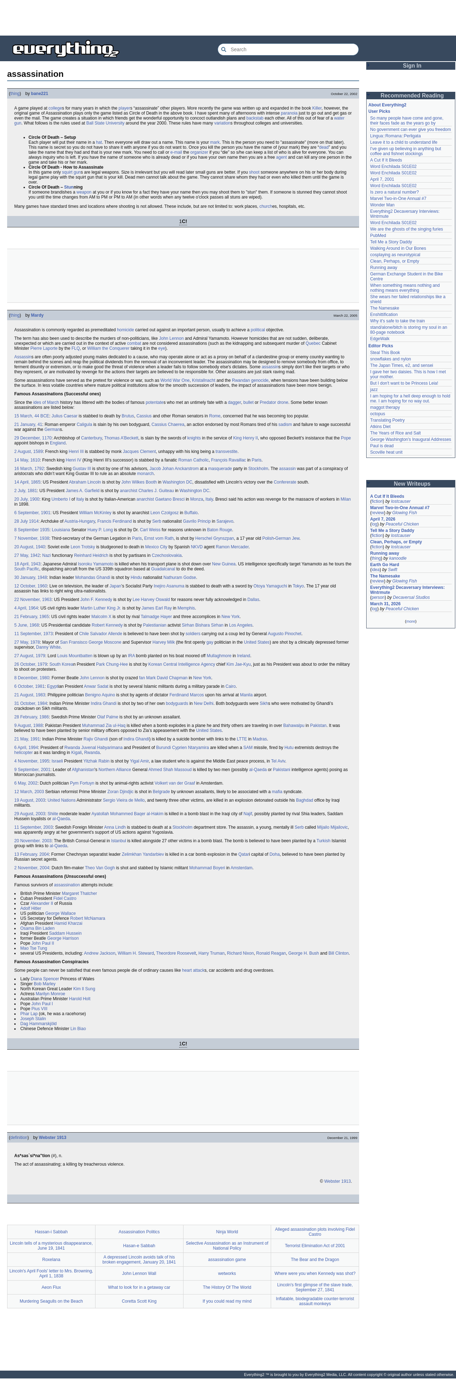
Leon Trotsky (83, 546)
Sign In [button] (412, 66)
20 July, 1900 (27, 499)
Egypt (52, 686)
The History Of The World (227, 1287)
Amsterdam (241, 867)
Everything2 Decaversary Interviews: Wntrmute (407, 590)
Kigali (76, 752)
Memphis (186, 608)
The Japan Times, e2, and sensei (401, 365)
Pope (346, 438)
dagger (234, 402)
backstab (255, 118)
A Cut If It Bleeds (386, 160)
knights (194, 438)
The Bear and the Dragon (315, 1259)
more (410, 621)
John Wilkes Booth (139, 482)
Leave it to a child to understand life (403, 142)
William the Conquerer (108, 348)
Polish (268, 538)
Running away (383, 267)
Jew (296, 538)
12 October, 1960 (30, 586)
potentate (155, 402)
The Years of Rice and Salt (395, 433)
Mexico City (156, 546)
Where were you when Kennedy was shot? (314, 1273)
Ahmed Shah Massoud (170, 769)
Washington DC (177, 482)
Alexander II (41, 903)
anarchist (129, 490)
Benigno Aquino (100, 694)
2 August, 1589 (28, 451)
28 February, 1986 (31, 716)
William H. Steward (136, 953)
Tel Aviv (278, 761)
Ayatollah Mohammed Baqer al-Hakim (128, 813)
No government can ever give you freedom (410, 129)
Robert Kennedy (107, 625)
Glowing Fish (404, 512)
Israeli (57, 761)
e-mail (176, 152)
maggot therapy (385, 407)
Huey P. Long (100, 529)
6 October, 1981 (29, 686)
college (55, 108)
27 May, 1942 (27, 555)
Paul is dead (382, 445)
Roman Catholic (193, 460)
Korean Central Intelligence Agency (181, 664)
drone (282, 402)
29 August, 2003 (29, 813)
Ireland (243, 655)
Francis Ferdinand (114, 521)
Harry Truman (211, 953)
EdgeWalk (379, 338)
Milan (346, 499)
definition (18, 1137)
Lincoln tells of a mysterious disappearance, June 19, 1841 (51, 1246)
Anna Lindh (115, 827)
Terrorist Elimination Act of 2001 (315, 1245)
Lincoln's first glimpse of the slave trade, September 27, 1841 (315, 1287)
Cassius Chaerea (167, 424)
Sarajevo (224, 521)
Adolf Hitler (30, 908)
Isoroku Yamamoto (96, 563)
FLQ (76, 348)
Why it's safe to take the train (397, 320)
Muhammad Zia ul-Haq (103, 725)
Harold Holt (79, 998)
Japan (115, 586)
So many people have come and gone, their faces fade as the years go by (406, 121)
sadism (285, 424)
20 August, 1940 (29, 546)
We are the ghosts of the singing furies (406, 229)
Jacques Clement (139, 451)
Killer (316, 108)
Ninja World (227, 1231)
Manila (246, 694)
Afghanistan (83, 769)
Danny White (48, 647)
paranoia (289, 113)
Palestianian (154, 625)
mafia (277, 791)
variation (222, 123)
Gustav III (82, 468)
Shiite (52, 813)
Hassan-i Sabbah (51, 1231)
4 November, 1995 (31, 761)
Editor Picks (380, 345)
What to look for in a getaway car (139, 1287)
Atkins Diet (380, 426)
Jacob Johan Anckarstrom (174, 468)
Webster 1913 (52, 1137)
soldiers (193, 633)
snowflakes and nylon (390, 359)
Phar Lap (29, 1013)
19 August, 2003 (29, 800)
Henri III (76, 451)
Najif (248, 813)
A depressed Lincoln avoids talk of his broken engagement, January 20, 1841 (139, 1260)
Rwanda (72, 747)
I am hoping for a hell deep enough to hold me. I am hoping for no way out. (410, 398)
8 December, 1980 (31, 677)
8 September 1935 (32, 529)
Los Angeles (240, 625)
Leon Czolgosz (164, 512)
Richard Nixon (240, 953)
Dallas (253, 599)
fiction (377, 501)
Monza (196, 499)
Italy (80, 499)
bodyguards (177, 703)
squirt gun (71, 172)
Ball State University (105, 123)
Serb (156, 521)
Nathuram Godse (180, 577)
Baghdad (304, 800)
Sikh (264, 703)
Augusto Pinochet (284, 633)
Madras (260, 739)
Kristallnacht (203, 380)
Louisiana (61, 529)
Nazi (46, 555)
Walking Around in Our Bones (398, 248)
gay (209, 642)
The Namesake (384, 308)
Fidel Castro (65, 898)
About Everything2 (387, 104)
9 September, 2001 (32, 769)
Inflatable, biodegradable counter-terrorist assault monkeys (315, 1301)
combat (134, 343)
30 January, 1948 (30, 577)
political (258, 329)
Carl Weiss (150, 529)
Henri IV (73, 460)
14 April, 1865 (27, 482)
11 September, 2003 (33, 827)
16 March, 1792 (29, 468)
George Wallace (60, 913)
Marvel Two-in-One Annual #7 (398, 198)
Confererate (285, 482)
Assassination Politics (139, 1231)
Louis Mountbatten (75, 655)
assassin (270, 366)
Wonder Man (382, 204)
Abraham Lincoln (85, 482)
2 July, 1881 (25, 490)
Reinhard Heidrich (91, 555)
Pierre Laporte (43, 348)
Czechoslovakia (167, 555)
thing (15, 93)
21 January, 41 (28, 424)
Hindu (136, 577)
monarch (145, 473)
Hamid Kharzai (68, 923)
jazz (374, 389)
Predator (268, 402)
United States (257, 642)
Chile (84, 633)
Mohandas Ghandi (92, 577)
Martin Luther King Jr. (101, 608)
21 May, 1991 (27, 739)
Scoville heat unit (386, 452)
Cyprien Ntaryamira (190, 747)
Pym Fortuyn (82, 783)
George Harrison (63, 938)
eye (161, 348)
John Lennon (171, 338)
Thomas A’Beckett (121, 438)
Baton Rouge (219, 529)
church (265, 206)
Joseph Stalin (33, 1018)
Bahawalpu (293, 725)
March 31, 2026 (385, 603)
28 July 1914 (26, 521)
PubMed (378, 235)
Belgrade (161, 791)
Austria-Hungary (79, 521)
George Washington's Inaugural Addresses (410, 439)
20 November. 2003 (33, 840)
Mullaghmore (219, 655)
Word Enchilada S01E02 (393, 166)
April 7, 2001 (382, 179)
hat (99, 142)
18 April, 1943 (27, 563)
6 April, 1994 (26, 747)
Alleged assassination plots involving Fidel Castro (315, 1232)
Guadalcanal (163, 568)
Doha (274, 854)
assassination (67, 884)
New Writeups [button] (412, 484)
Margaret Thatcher (79, 893)
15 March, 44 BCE (31, 415)
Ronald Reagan (271, 953)
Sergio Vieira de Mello (124, 800)
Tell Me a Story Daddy (391, 241)
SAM (248, 747)
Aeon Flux (51, 1287)
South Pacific (26, 568)
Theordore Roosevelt (176, 953)
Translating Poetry (387, 420)
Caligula (84, 424)
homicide (125, 329)
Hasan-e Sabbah (139, 1245)
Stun (69, 187)
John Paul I (42, 1003)
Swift (392, 569)
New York (231, 616)
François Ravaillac (228, 460)
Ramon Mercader (232, 546)
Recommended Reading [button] (412, 96)
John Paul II (42, 943)
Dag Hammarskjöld (38, 1023)
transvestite (226, 451)
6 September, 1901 (32, 512)
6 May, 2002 (25, 783)
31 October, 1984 (30, 703)
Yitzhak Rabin (96, 761)
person (378, 597)
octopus (377, 413)
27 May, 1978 (27, 642)
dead (324, 147)
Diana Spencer (45, 978)
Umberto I (61, 499)
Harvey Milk (163, 642)
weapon (84, 192)
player (124, 108)
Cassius (144, 415)
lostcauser (401, 501)
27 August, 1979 (29, 655)
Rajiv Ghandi (96, 739)
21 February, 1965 (31, 616)
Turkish (324, 840)
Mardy (37, 315)
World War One (175, 380)
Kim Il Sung (84, 988)
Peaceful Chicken (402, 524)
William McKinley (95, 512)
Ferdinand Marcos (187, 694)
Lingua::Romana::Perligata (395, 135)
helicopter (23, 752)
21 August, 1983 (29, 694)
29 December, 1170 (33, 438)
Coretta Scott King (139, 1301)
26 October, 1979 (30, 664)
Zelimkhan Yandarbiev (143, 854)
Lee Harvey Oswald (151, 599)
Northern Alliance (114, 769)
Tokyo (298, 586)
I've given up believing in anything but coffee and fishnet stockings (405, 151)
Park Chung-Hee (112, 664)
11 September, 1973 (33, 633)
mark (215, 142)
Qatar (243, 854)
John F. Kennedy (96, 599)
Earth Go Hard (384, 564)
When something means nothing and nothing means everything (405, 288)
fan (142, 677)
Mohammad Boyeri (207, 867)
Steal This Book (385, 352)
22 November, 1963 (33, 599)
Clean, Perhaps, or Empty (394, 261)
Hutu (288, 747)
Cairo (231, 686)
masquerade (220, 468)
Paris (256, 460)
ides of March (46, 402)
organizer (199, 152)
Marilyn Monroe (50, 993)
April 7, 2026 (382, 519)
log (374, 524)
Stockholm (258, 468)
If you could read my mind (227, 1301)
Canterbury (91, 438)
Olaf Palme (107, 716)
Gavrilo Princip (197, 521)
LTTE (242, 739)
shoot (254, 172)
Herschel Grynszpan (214, 538)
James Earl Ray (157, 608)
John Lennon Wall (139, 1273)
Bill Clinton (338, 953)
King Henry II (245, 438)
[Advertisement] (228, 18)
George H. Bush (303, 953)
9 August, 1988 (28, 725)
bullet (248, 402)
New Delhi (203, 703)
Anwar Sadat (96, 686)
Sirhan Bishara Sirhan (202, 625)
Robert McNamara (87, 918)
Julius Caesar (65, 415)
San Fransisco (74, 642)
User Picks (379, 111)
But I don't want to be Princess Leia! (404, 383)
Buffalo (191, 512)
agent (281, 157)
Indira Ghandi (103, 703)
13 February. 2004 (31, 854)
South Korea (61, 664)
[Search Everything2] (288, 49)
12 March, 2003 (29, 791)
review (378, 512)
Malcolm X (102, 616)
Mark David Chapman (166, 677)
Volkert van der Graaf (175, 783)
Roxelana (51, 1259)
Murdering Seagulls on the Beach (51, 1301)
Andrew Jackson (99, 953)
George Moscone (105, 642)
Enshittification (384, 314)
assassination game (227, 1259)
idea (376, 569)
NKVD (197, 546)
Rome (215, 415)
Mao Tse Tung (33, 948)
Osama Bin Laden (37, 928)
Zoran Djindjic (120, 791)
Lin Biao (78, 1028)
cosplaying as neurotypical (395, 254)
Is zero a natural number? (394, 192)
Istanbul (118, 840)
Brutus (128, 415)
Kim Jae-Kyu (239, 664)
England (58, 443)
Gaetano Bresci (170, 499)
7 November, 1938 (31, 538)
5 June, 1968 (26, 625)
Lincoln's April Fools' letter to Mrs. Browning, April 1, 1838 (51, 1273)
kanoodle (397, 558)
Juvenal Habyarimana (102, 747)
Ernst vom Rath (159, 538)
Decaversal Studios (411, 597)
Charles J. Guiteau (156, 490)
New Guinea (223, 563)
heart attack (193, 970)
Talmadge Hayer (156, 616)
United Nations (61, 800)
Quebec (313, 343)
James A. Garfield (83, 490)
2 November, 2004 (31, 867)
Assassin (22, 356)
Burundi (163, 747)
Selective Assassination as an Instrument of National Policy (227, 1246)
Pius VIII (39, 1008)
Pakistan (318, 725)
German (52, 429)
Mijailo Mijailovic (332, 827)
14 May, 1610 (27, 460)
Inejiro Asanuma (169, 586)
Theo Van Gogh (100, 867)
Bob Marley (45, 983)
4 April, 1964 (26, 608)
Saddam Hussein (65, 933)
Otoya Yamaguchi (270, 586)
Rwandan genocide (250, 380)
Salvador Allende (106, 633)
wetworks (227, 1273)
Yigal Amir (139, 761)
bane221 (39, 93)
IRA (131, 655)
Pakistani (281, 769)
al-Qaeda (257, 769)
